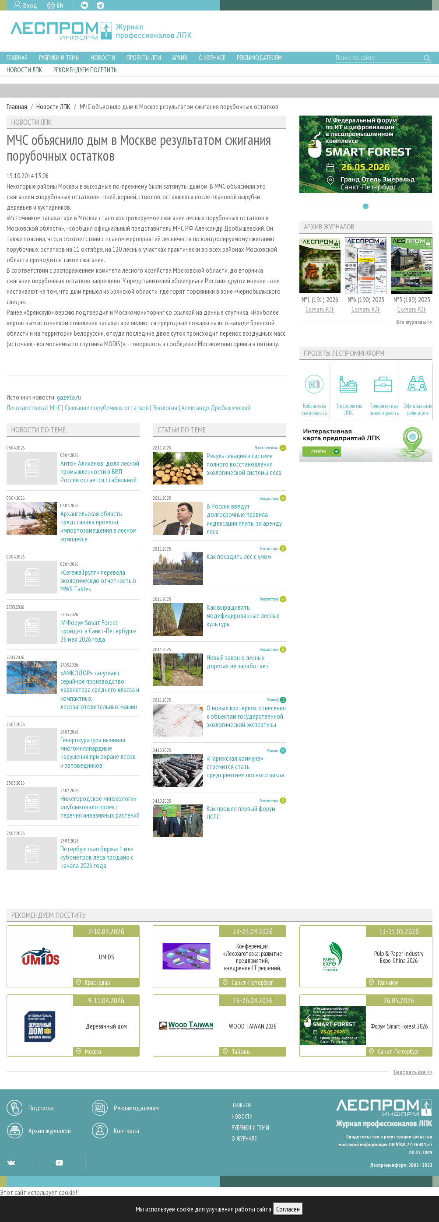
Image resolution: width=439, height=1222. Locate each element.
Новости (103, 57)
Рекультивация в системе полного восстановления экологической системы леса (244, 464)
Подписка (41, 1107)
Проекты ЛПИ (143, 57)
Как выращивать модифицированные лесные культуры (243, 615)
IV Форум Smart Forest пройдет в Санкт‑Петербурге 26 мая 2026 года (98, 630)
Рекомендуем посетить (84, 70)
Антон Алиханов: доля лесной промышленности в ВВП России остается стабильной (99, 471)
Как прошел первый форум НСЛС (241, 812)
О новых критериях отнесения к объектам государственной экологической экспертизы (246, 716)
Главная (17, 57)
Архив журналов (49, 1130)
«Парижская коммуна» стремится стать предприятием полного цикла (245, 766)
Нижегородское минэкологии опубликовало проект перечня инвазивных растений (100, 806)
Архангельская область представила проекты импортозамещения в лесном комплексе (98, 526)
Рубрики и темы (59, 57)
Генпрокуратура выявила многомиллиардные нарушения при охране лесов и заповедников (98, 752)
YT (59, 1162)
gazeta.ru (69, 397)
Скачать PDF (320, 309)
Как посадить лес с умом (239, 556)
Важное (242, 1105)
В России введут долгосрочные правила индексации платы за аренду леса (244, 518)
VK (84, 5)
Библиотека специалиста (314, 409)
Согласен (288, 1208)
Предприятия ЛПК (348, 409)
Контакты (126, 1130)
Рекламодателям (259, 57)
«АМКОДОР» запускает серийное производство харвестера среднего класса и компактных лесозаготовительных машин (99, 690)
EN (60, 5)
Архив (179, 57)
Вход (30, 5)
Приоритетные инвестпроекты (383, 409)
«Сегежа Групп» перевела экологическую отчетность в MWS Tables (98, 580)
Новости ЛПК (24, 70)
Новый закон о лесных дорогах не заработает (238, 661)
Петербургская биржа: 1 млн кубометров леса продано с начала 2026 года (96, 857)
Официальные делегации (418, 409)
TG (100, 5)
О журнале (212, 57)
